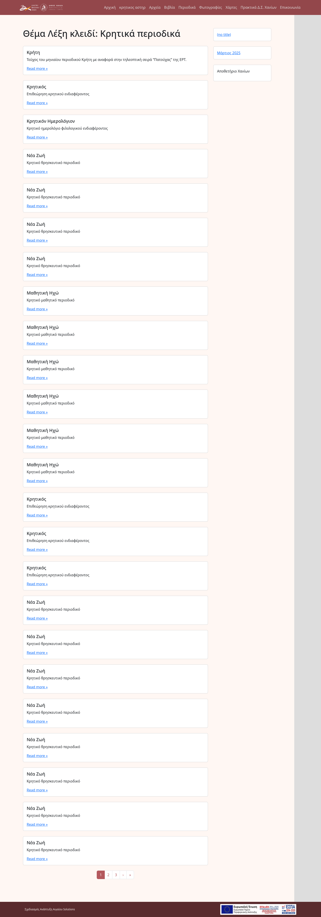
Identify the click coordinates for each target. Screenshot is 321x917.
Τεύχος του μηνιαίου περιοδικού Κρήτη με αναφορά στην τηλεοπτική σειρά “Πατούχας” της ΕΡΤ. (107, 59)
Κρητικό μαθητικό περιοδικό (50, 300)
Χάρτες (231, 7)
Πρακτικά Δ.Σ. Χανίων (258, 7)
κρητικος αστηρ (132, 7)
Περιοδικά (187, 7)
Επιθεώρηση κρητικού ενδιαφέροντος (58, 93)
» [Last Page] (130, 874)
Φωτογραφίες (210, 7)
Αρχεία (154, 7)
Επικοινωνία (290, 7)
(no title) (224, 34)
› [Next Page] (123, 874)
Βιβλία (169, 7)
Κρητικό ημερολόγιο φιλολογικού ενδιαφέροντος (67, 128)
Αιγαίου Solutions (64, 909)
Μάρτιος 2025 (229, 52)
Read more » (37, 68)
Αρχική (110, 7)
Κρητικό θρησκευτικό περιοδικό (53, 162)
